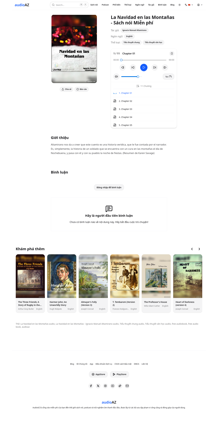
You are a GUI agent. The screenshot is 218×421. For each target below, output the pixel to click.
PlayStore (119, 374)
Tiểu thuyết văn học (153, 42)
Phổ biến (116, 4)
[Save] (171, 53)
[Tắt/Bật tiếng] (116, 77)
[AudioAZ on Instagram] (105, 385)
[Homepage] (22, 5)
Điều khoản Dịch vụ (104, 364)
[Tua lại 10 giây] (133, 67)
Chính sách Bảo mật (123, 364)
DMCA (136, 364)
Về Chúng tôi (81, 364)
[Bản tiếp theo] (165, 67)
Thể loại (127, 4)
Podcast (105, 4)
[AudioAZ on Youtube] (112, 385)
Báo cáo (81, 89)
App (91, 364)
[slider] (121, 60)
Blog (172, 4)
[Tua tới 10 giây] (155, 67)
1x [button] (168, 76)
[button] (189, 4)
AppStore (98, 374)
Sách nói (94, 4)
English (129, 36)
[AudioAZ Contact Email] (127, 385)
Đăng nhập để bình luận (109, 187)
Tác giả (151, 4)
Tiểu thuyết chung (132, 42)
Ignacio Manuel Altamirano (134, 30)
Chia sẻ (66, 89)
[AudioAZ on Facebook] (90, 385)
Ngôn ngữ (139, 4)
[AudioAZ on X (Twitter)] (98, 385)
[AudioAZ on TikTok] (119, 385)
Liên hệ (145, 364)
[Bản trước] (123, 67)
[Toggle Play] (143, 67)
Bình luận (162, 4)
